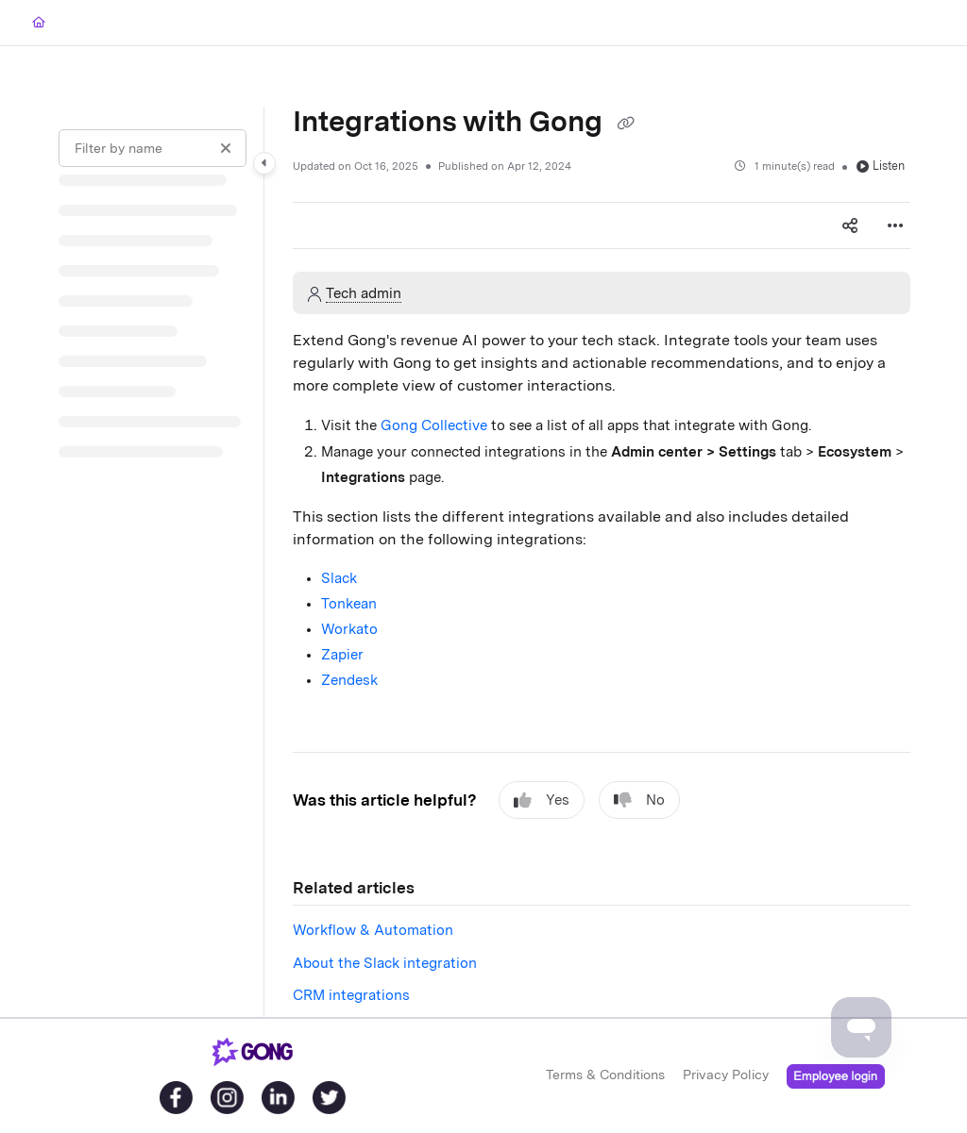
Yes (541, 800)
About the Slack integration (385, 963)
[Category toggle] (264, 163)
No (639, 800)
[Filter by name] (152, 148)
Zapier (342, 654)
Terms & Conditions (605, 1074)
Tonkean (349, 603)
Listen (881, 165)
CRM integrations (351, 995)
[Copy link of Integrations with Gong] (625, 123)
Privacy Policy (726, 1074)
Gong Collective (434, 425)
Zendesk (349, 680)
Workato (349, 629)
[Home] (38, 23)
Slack (339, 578)
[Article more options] (895, 225)
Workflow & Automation (373, 930)
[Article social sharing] (850, 225)
